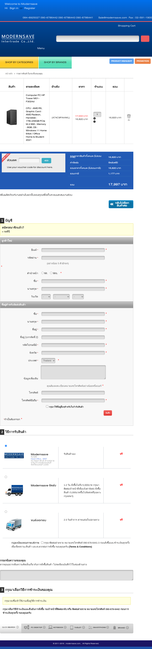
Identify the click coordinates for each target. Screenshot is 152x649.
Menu (41, 38)
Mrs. (55, 264)
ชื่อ (35, 272)
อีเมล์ (34, 240)
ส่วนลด (12, 151)
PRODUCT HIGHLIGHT (122, 51)
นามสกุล (32, 279)
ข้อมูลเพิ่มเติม (31, 369)
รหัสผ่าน (32, 248)
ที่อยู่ (35, 320)
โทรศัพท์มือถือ (30, 391)
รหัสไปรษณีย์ (30, 335)
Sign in (14, 8)
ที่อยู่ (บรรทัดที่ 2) (29, 328)
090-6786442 (49, 17)
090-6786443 (67, 17)
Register (29, 8)
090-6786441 (84, 17)
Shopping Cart (126, 26)
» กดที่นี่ (6, 222)
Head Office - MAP (39, 450)
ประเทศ (33, 351)
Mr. (46, 264)
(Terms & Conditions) (80, 537)
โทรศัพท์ (33, 383)
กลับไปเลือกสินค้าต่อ (122, 195)
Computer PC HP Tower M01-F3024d (35, 89)
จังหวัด (33, 343)
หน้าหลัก (9, 65)
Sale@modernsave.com (112, 17)
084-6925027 (32, 17)
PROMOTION (143, 51)
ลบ (129, 110)
